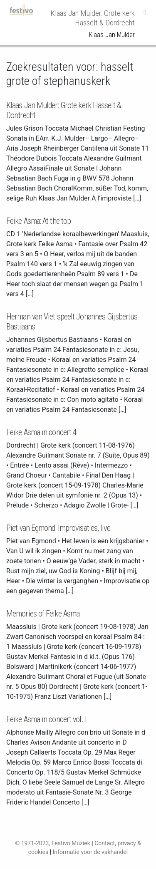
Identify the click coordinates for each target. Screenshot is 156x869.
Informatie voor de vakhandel (90, 852)
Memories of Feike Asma (42, 614)
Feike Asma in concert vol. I (46, 719)
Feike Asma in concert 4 (41, 432)
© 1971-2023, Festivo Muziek (52, 843)
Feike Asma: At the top (38, 221)
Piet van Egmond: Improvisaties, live (58, 528)
